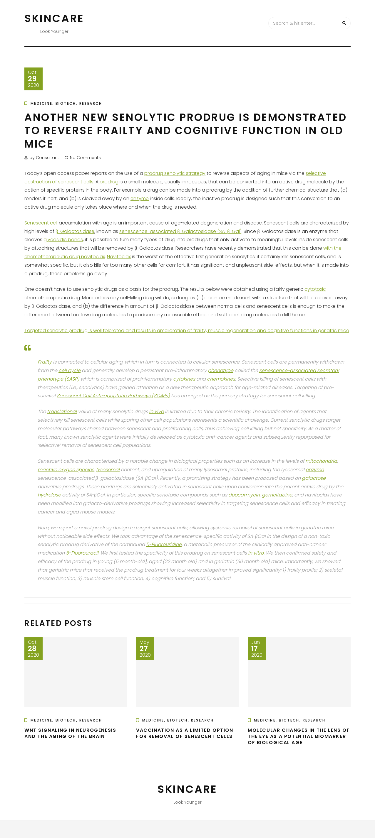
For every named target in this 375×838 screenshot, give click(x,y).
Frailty (45, 362)
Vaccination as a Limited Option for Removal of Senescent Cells (184, 733)
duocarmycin (244, 494)
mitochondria (321, 461)
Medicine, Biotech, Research (66, 103)
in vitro (256, 553)
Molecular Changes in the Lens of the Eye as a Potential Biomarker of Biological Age (299, 736)
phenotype (220, 370)
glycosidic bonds (63, 239)
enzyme (139, 198)
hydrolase (49, 494)
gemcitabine (277, 494)
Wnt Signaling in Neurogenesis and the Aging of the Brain (70, 733)
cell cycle (69, 370)
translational (62, 411)
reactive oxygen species (66, 469)
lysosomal (108, 469)
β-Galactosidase (75, 231)
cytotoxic (315, 289)
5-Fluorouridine (164, 544)
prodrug (109, 181)
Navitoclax (119, 256)
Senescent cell (41, 222)
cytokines (184, 379)
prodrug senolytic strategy (174, 173)
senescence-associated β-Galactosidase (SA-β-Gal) (180, 231)
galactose (314, 478)
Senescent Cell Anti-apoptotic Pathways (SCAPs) (113, 395)
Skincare (54, 18)
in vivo (156, 411)
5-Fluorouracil (82, 553)
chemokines (221, 379)
